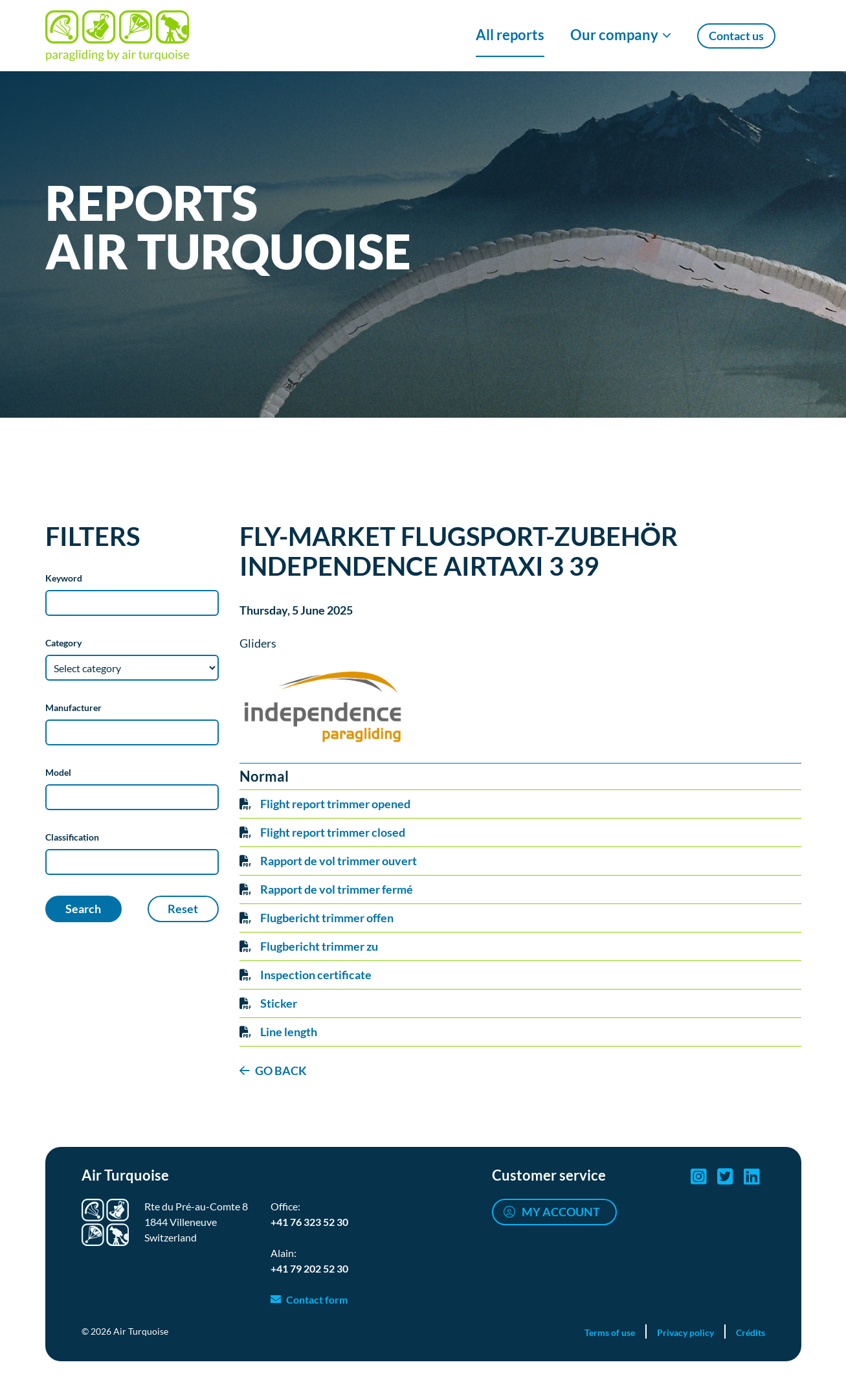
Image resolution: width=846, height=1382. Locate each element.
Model (58, 772)
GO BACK (281, 1070)
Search (83, 908)
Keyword (63, 577)
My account (561, 1212)
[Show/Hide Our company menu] (620, 35)
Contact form (317, 1299)
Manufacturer (73, 707)
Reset (183, 908)
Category (63, 642)
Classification (72, 837)
